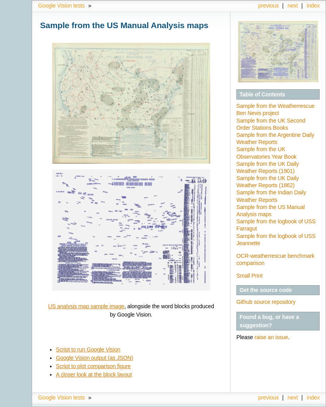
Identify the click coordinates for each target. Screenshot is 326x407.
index (313, 5)
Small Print (249, 276)
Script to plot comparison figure (93, 366)
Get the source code (266, 290)
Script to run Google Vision (88, 349)
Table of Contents (262, 94)
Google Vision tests (61, 5)
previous (268, 5)
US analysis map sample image (86, 306)
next (293, 5)
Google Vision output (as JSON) (94, 358)
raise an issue (271, 337)
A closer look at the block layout (94, 374)
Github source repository (265, 302)
